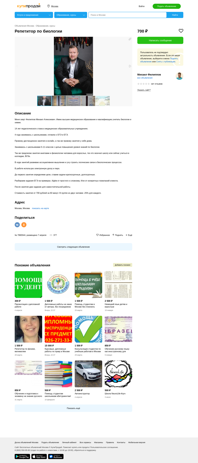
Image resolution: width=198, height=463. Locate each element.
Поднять (119, 235)
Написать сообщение (160, 40)
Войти (141, 6)
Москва (54, 6)
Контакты (121, 442)
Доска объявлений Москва (26, 442)
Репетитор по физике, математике (25, 350)
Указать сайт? (144, 90)
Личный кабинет (69, 442)
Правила (110, 442)
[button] (130, 39)
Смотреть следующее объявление (73, 247)
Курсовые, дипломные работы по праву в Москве (57, 350)
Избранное (105, 235)
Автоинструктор (82, 394)
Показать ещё (73, 408)
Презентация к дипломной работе (27, 305)
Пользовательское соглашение (104, 447)
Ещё (130, 235)
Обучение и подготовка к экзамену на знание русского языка (28, 395)
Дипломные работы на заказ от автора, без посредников (58, 305)
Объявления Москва (24, 26)
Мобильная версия (136, 442)
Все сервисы (85, 442)
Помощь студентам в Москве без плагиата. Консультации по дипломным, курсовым (85, 305)
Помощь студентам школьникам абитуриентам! (58, 395)
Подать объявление (166, 6)
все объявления (145, 78)
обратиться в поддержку (85, 450)
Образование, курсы (45, 26)
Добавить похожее (122, 265)
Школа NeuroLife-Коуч (115, 394)
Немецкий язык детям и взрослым (116, 305)
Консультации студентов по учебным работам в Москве (88, 350)
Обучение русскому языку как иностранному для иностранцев (117, 350)
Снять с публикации (165, 62)
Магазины (98, 442)
